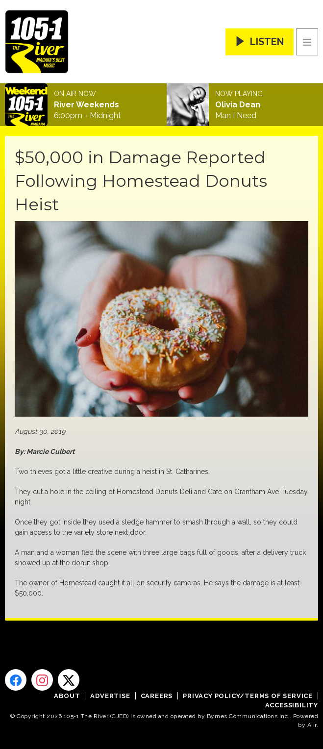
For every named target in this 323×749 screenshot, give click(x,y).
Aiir (312, 725)
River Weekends (86, 104)
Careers (157, 695)
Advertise (110, 695)
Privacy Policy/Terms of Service (248, 695)
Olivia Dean (237, 104)
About (67, 695)
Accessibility (291, 705)
